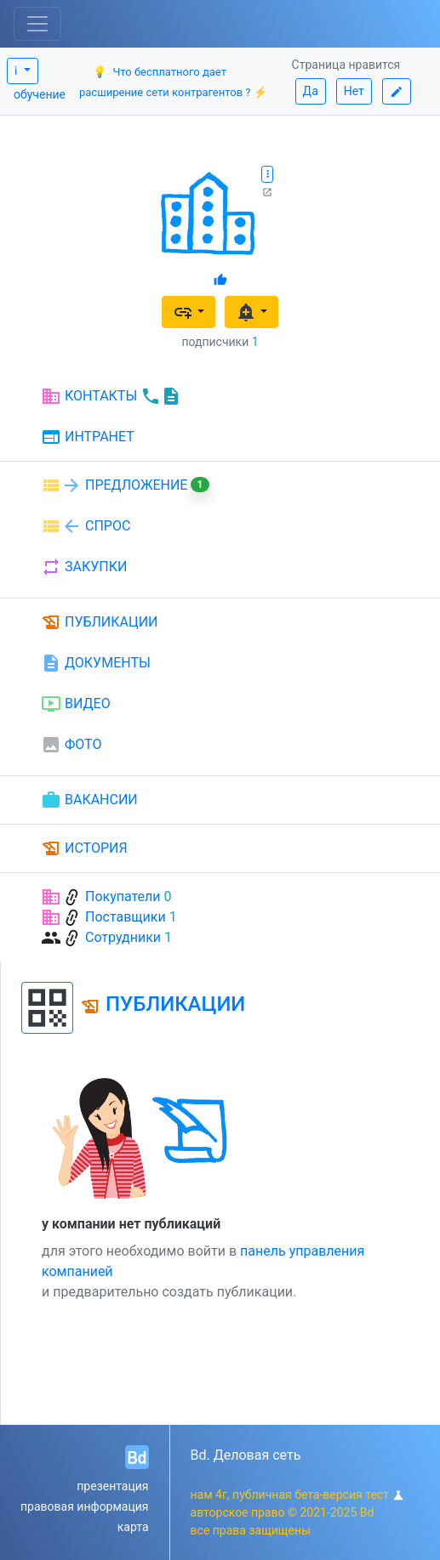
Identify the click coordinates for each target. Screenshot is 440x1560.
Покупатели (123, 896)
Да (310, 91)
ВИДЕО (76, 704)
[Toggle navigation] (37, 24)
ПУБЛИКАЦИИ (99, 622)
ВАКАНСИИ (89, 800)
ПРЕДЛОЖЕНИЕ (125, 485)
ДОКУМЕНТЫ (96, 663)
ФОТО (71, 745)
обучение (40, 94)
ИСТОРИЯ (84, 848)
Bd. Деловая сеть (246, 1455)
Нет (354, 91)
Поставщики (125, 917)
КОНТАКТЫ (111, 396)
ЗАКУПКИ (84, 567)
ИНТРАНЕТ (87, 437)
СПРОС (85, 526)
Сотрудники (123, 937)
